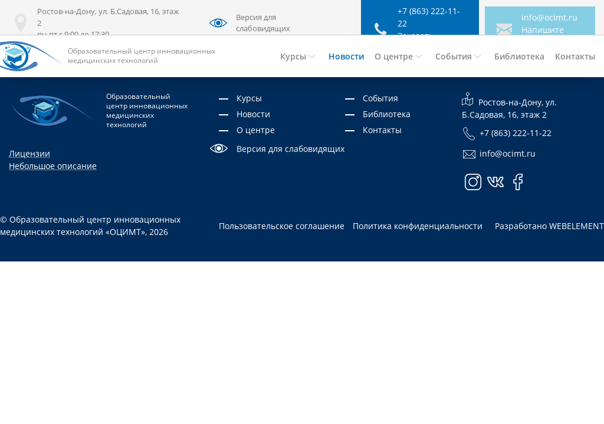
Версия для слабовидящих (290, 148)
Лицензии (29, 153)
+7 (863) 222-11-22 (507, 134)
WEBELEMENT (576, 225)
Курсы (249, 98)
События (380, 98)
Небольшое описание (53, 165)
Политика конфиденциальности (417, 225)
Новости (253, 114)
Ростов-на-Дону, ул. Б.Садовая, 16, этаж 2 (509, 106)
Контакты (382, 129)
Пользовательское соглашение (281, 225)
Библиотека (387, 114)
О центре (256, 129)
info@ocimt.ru (549, 17)
